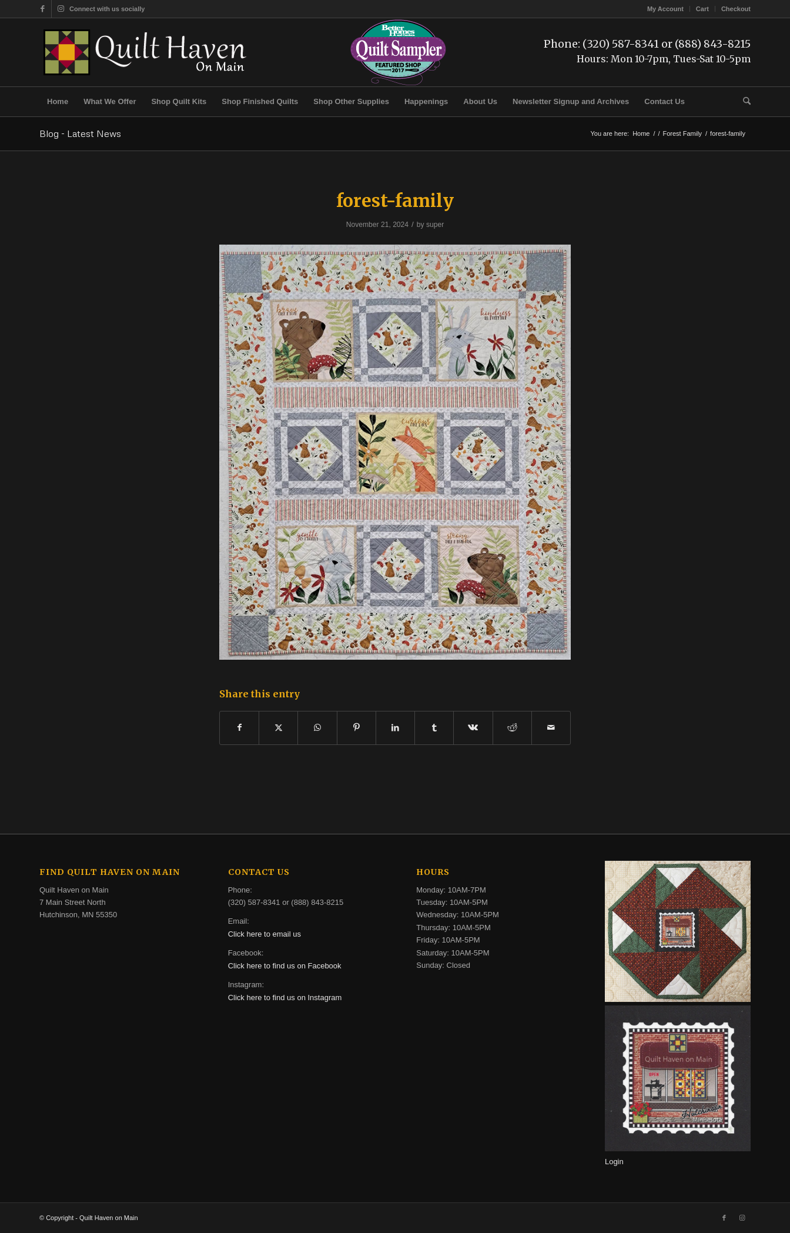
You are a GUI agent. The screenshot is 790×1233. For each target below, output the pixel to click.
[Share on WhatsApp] (317, 727)
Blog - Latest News (80, 133)
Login (614, 1161)
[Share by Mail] (551, 727)
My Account (665, 8)
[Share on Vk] (473, 727)
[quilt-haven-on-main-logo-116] (145, 52)
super (435, 224)
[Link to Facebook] (42, 9)
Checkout (736, 8)
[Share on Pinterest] (356, 727)
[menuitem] (665, 9)
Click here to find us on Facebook (285, 965)
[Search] (743, 101)
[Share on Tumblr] (434, 727)
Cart (702, 8)
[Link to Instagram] (60, 9)
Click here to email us (264, 934)
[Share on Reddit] (512, 727)
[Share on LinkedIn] (395, 727)
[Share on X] (278, 727)
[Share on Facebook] (239, 727)
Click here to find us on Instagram (285, 997)
